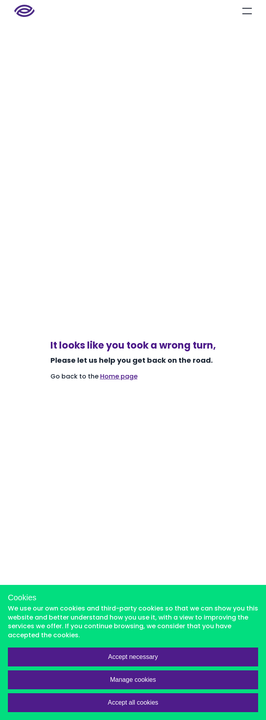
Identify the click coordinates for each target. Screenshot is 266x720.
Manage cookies (133, 679)
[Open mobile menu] (247, 11)
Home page (119, 376)
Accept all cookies (133, 702)
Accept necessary (133, 656)
